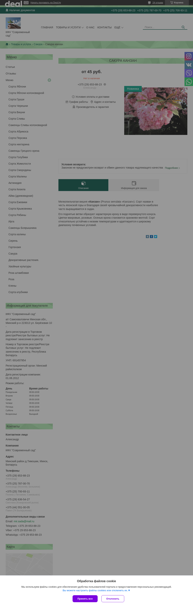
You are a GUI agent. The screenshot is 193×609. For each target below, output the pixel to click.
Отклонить (112, 598)
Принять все (85, 598)
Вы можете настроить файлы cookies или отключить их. (95, 590)
